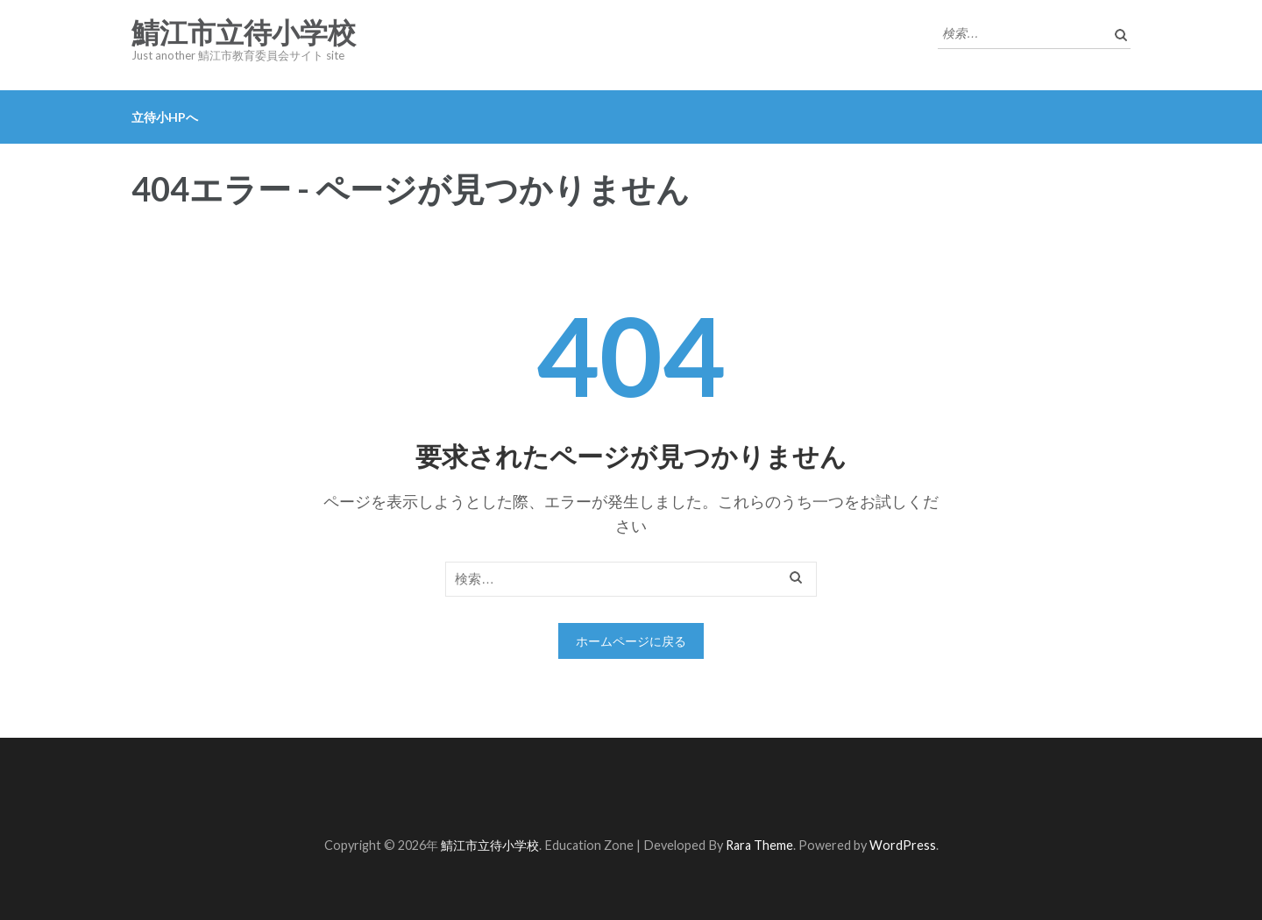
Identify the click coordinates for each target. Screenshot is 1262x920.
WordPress (902, 845)
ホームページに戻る (631, 640)
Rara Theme (759, 845)
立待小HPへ (164, 117)
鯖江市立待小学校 (243, 33)
